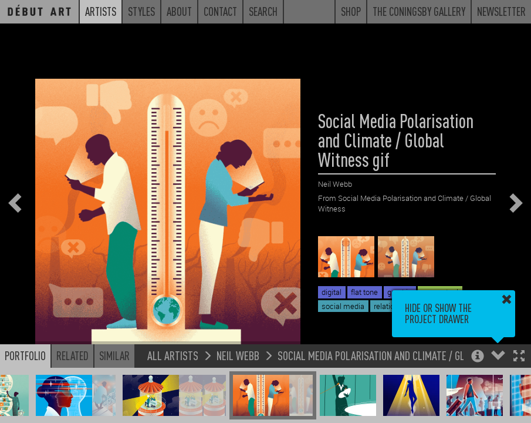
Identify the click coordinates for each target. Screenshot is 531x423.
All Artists (172, 355)
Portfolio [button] (25, 355)
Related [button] (72, 355)
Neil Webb (238, 355)
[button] (519, 356)
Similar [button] (114, 355)
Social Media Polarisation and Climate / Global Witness (401, 355)
